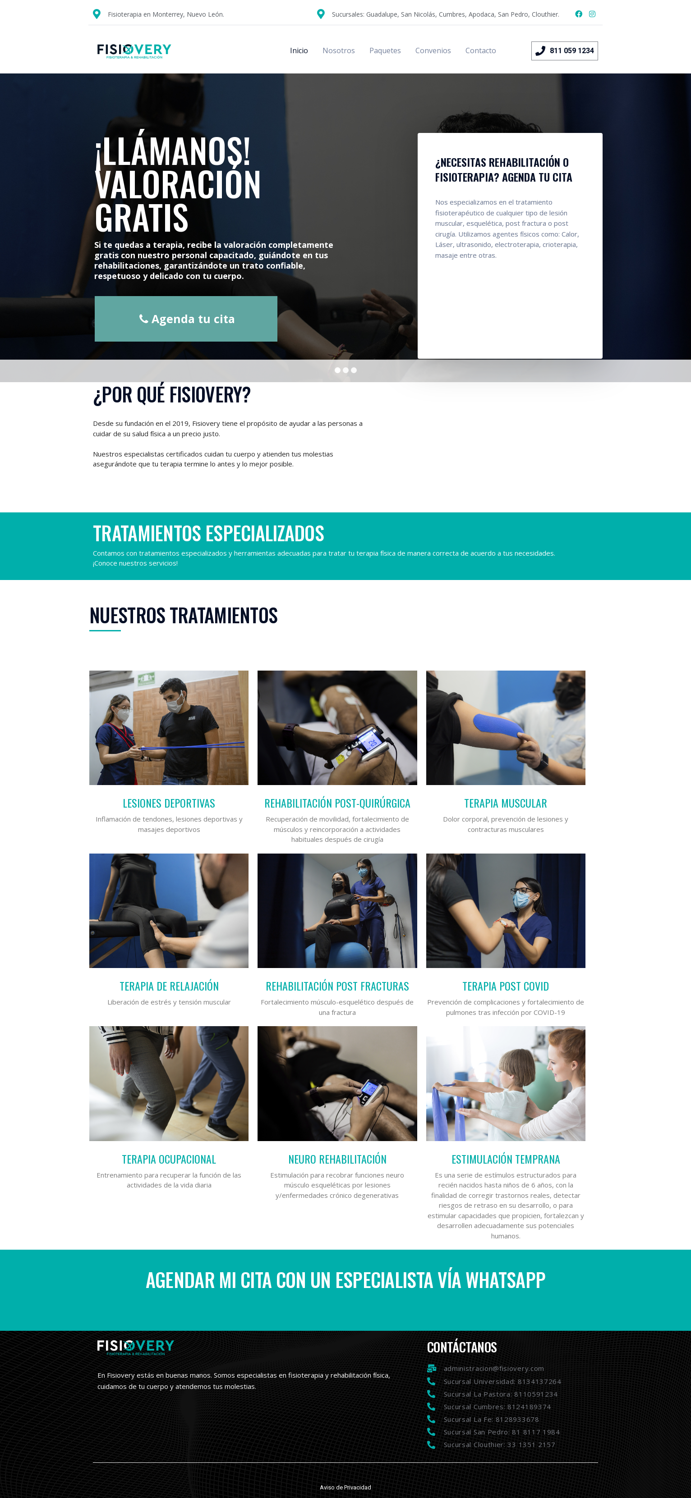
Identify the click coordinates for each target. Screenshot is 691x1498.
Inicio (299, 50)
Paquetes (385, 50)
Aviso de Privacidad (345, 1487)
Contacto (480, 50)
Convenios (433, 50)
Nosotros (338, 50)
